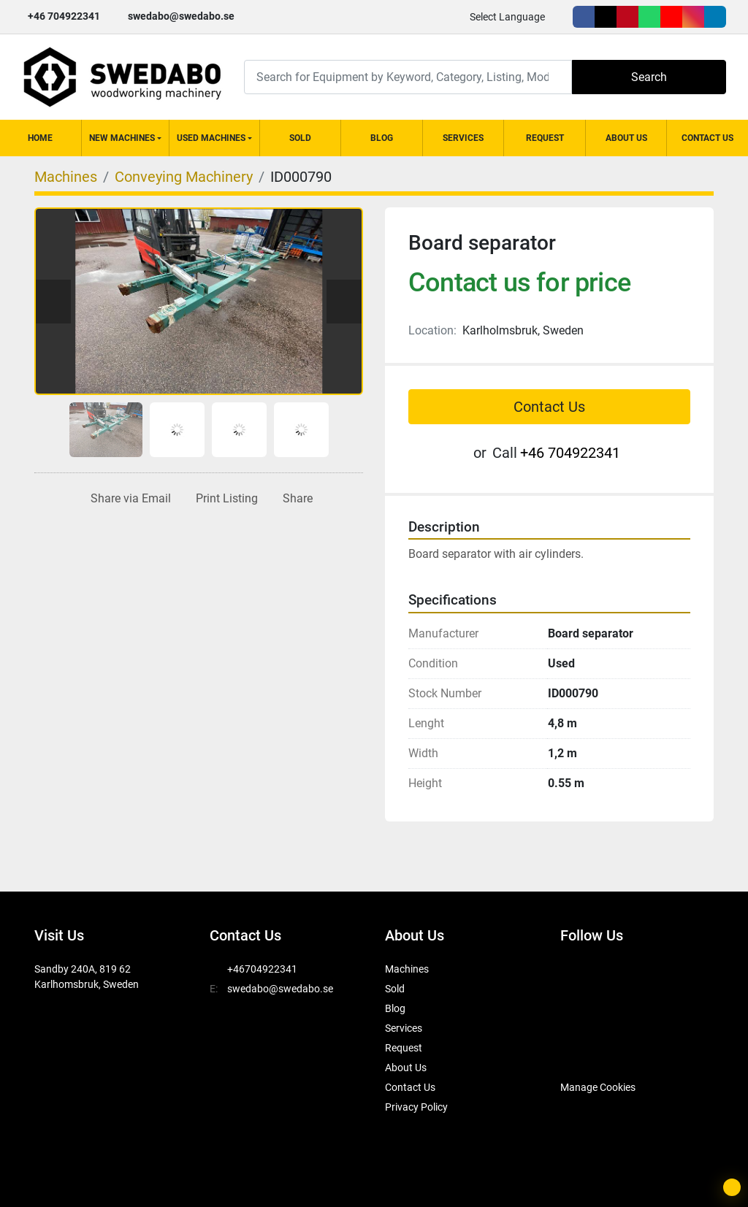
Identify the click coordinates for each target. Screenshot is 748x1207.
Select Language (507, 17)
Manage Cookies (598, 1087)
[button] (125, 138)
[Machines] (65, 176)
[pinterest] (627, 17)
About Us (626, 138)
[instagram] (693, 17)
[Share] (294, 499)
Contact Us (707, 138)
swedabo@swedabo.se (181, 16)
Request (545, 138)
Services (463, 138)
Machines (407, 969)
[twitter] (606, 17)
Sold (300, 138)
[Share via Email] (127, 499)
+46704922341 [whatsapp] (262, 969)
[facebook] (584, 17)
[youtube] (671, 17)
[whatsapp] (649, 17)
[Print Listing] (223, 499)
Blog (381, 138)
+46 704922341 (64, 16)
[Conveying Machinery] (184, 176)
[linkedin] (715, 17)
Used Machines (211, 138)
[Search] (408, 77)
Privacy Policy (416, 1107)
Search (649, 77)
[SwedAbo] (587, 1051)
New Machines (122, 138)
